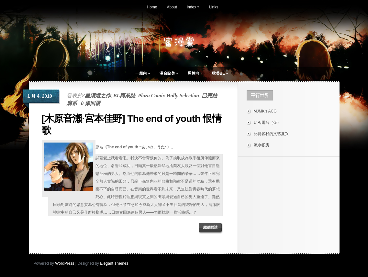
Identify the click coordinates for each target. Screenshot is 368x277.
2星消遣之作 (96, 95)
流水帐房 (261, 145)
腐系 (72, 103)
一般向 (142, 73)
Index (193, 7)
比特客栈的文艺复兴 (271, 134)
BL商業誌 (124, 95)
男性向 (195, 73)
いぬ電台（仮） (267, 122)
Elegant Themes (114, 263)
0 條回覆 (90, 103)
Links (213, 7)
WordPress (64, 263)
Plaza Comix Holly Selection (168, 95)
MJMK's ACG (265, 111)
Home (152, 7)
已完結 (209, 95)
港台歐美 (169, 73)
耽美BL (220, 73)
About (172, 7)
